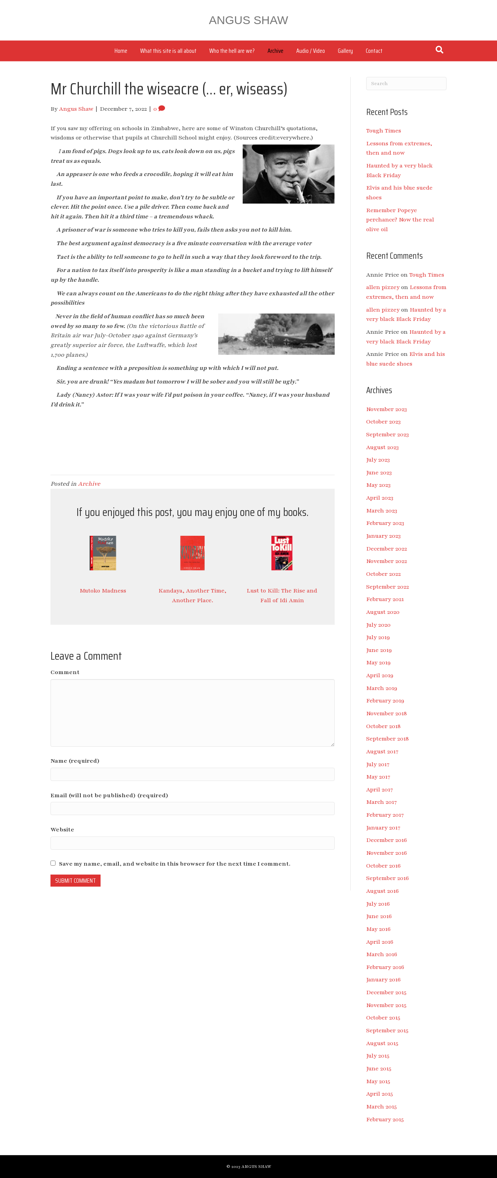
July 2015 (377, 1056)
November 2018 (386, 713)
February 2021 (385, 599)
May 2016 (378, 929)
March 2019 (381, 688)
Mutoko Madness (103, 590)
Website (62, 829)
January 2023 (383, 536)
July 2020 (378, 625)
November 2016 (386, 853)
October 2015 (383, 1017)
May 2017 (378, 777)
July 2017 (377, 764)
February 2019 (385, 700)
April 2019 (379, 675)
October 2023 (383, 421)
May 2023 (378, 485)
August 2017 (382, 751)
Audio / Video (310, 51)
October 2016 (383, 866)
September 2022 (387, 587)
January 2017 (383, 827)
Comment (65, 672)
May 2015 (378, 1081)
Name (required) (75, 761)
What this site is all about (168, 51)
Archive (275, 51)
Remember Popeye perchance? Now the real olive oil (400, 219)
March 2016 (381, 954)
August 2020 (383, 612)
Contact (374, 51)
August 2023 (382, 447)
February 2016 (385, 967)
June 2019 (379, 650)
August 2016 (382, 891)
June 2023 (379, 472)
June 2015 (378, 1068)
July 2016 (378, 904)
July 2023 (378, 460)
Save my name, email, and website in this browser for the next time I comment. (174, 864)
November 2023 (386, 409)
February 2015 (385, 1119)
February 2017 (385, 815)
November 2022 (386, 561)
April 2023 (379, 498)
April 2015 (379, 1094)
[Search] (440, 50)
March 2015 (381, 1106)
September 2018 (387, 738)
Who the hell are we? (232, 51)
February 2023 (385, 523)
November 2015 (386, 1005)
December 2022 (386, 548)
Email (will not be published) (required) (109, 795)
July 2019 (378, 637)
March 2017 (381, 802)
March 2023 (381, 510)
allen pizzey (383, 287)
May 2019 (378, 662)
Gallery (345, 51)
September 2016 (387, 878)
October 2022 (383, 574)
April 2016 (379, 942)
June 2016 (379, 916)
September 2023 (387, 434)
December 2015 (386, 992)
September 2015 (387, 1030)
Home (121, 51)
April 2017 (379, 789)
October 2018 (383, 726)
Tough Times (383, 130)
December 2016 (386, 840)
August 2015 (382, 1043)
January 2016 (383, 979)
